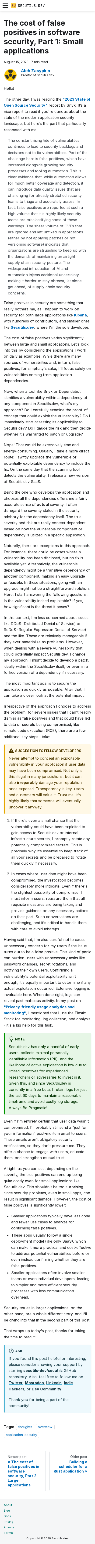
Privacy (9, 1527)
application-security (21, 1435)
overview (45, 1427)
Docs (7, 1516)
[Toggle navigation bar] (5, 5)
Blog (7, 1510)
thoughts (25, 1427)
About (8, 1505)
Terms (8, 1533)
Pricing (8, 1521)
